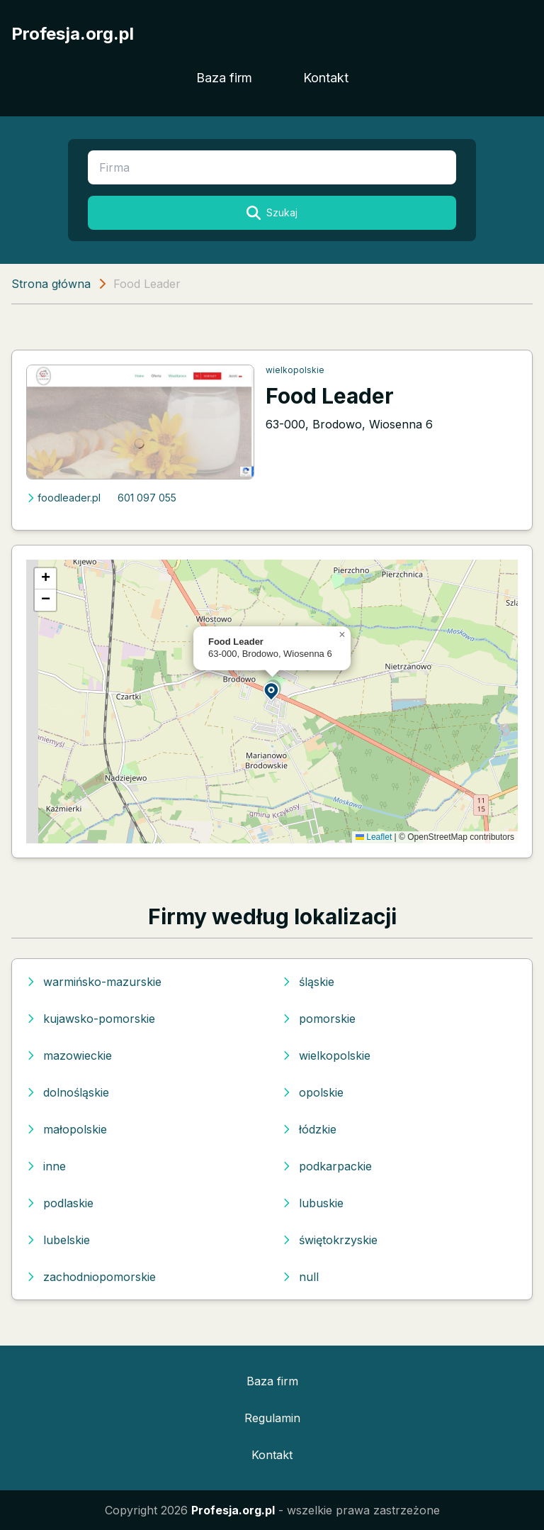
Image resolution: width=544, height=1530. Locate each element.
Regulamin (272, 1418)
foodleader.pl (63, 498)
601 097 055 (147, 498)
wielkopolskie (295, 370)
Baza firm (224, 77)
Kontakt (325, 77)
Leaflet (374, 837)
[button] (272, 691)
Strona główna (51, 284)
